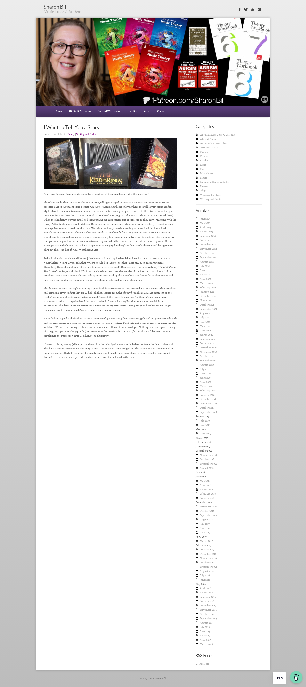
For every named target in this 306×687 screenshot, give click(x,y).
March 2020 (206, 386)
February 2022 (208, 287)
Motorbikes (206, 173)
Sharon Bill (56, 7)
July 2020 (205, 369)
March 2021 (206, 334)
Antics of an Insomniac (213, 143)
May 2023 (205, 223)
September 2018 (208, 463)
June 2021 (205, 321)
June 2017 (205, 528)
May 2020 (205, 377)
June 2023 (205, 218)
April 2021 (205, 330)
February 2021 (208, 339)
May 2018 (205, 480)
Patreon (204, 186)
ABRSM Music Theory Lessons (217, 134)
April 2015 (205, 639)
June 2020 (205, 373)
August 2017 (206, 519)
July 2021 (205, 317)
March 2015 (206, 644)
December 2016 (208, 553)
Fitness (204, 156)
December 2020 (208, 347)
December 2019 (208, 399)
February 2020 (208, 390)
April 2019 (205, 433)
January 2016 (207, 601)
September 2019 (208, 412)
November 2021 (208, 300)
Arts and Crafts (209, 147)
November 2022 (208, 248)
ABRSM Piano (208, 139)
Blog (46, 111)
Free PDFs (132, 111)
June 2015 (205, 631)
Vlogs (203, 190)
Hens (203, 164)
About (147, 111)
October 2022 (207, 253)
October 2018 (207, 459)
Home (203, 169)
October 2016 (207, 562)
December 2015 (208, 605)
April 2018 (205, 485)
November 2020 (208, 351)
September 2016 (208, 566)
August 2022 (207, 261)
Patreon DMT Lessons (109, 111)
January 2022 (207, 291)
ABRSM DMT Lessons (80, 111)
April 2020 (205, 382)
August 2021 (206, 313)
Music (203, 177)
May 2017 (205, 532)
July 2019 (205, 420)
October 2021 (207, 304)
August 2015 (206, 622)
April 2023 (205, 227)
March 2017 (206, 541)
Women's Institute (210, 194)
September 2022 (208, 257)
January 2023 (207, 240)
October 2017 (207, 510)
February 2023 (208, 235)
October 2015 (207, 614)
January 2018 (207, 498)
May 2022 (205, 274)
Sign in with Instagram (259, 9)
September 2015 (208, 618)
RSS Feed (204, 663)
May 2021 (205, 326)
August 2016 (207, 571)
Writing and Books (86, 134)
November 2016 (208, 558)
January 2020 (207, 394)
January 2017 (207, 549)
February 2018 (208, 493)
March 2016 (206, 592)
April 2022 (205, 278)
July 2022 (205, 265)
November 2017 (208, 506)
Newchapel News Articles (214, 181)
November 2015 (208, 609)
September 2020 (208, 360)
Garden (204, 160)
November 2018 (208, 455)
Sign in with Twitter (246, 9)
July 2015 (205, 626)
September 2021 (208, 308)
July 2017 (205, 523)
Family (71, 134)
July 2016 (205, 575)
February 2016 (208, 596)
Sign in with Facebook (239, 9)
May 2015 (205, 635)
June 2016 (205, 579)
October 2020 (207, 356)
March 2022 (206, 283)
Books (58, 111)
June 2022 (205, 270)
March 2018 (206, 489)
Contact (161, 111)
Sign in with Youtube (253, 9)
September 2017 (208, 515)
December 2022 (208, 244)
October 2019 (207, 407)
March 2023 (206, 231)
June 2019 (205, 424)
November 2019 (208, 403)
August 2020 (207, 364)
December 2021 (208, 296)
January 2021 (207, 343)
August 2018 (207, 467)
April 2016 (205, 588)
